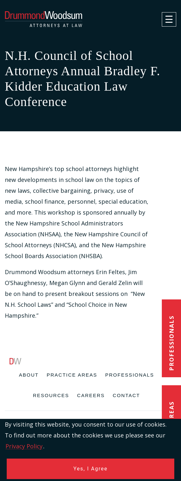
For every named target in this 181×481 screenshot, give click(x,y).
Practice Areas (72, 375)
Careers (91, 395)
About (29, 375)
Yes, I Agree (91, 469)
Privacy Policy (24, 446)
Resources (51, 395)
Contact (126, 395)
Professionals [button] (171, 343)
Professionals (129, 375)
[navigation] (169, 19)
